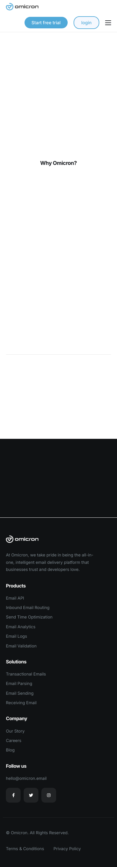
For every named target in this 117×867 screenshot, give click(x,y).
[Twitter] (31, 795)
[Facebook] (13, 795)
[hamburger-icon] (108, 22)
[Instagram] (48, 795)
